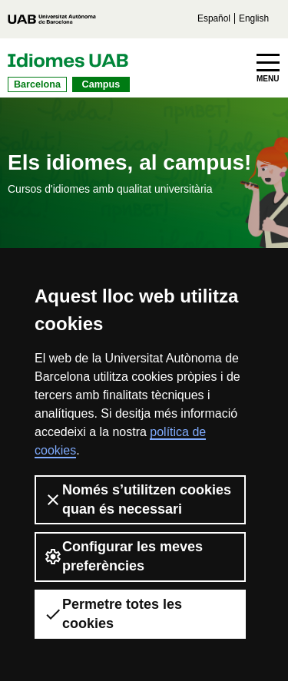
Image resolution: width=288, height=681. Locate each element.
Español (213, 18)
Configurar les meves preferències (123, 556)
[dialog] (259, 650)
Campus (101, 84)
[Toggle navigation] (268, 68)
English (254, 18)
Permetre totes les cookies (113, 614)
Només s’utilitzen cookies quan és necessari (137, 499)
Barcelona (37, 84)
